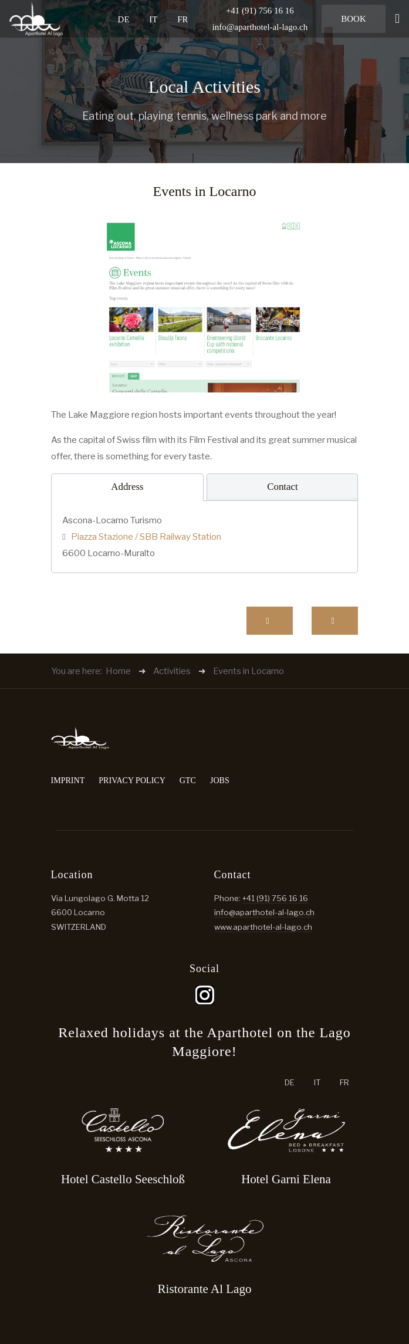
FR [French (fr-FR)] (182, 18)
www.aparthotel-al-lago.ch (263, 927)
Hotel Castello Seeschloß (123, 1179)
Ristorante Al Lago (205, 1289)
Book (353, 18)
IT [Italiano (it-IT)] (153, 18)
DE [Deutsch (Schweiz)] (124, 18)
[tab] (127, 487)
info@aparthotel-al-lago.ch (260, 27)
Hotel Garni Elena (286, 1179)
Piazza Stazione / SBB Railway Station (145, 536)
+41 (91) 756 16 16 (275, 898)
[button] (397, 18)
